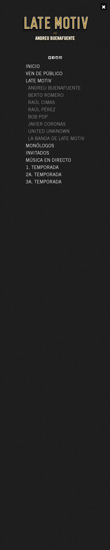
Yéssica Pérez (55, 21)
